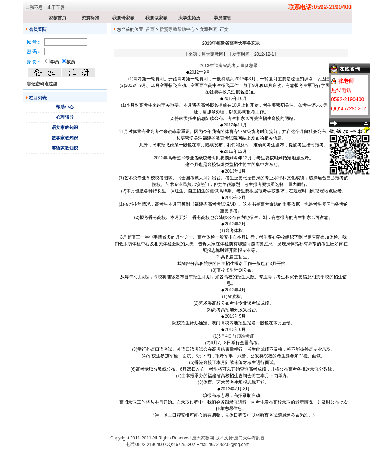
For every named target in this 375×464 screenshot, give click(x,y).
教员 (70, 62)
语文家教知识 (65, 127)
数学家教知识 (65, 137)
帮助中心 (65, 107)
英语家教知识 (65, 148)
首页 (150, 29)
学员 (54, 62)
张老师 (346, 81)
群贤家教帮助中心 (177, 29)
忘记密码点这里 (42, 83)
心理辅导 (65, 117)
